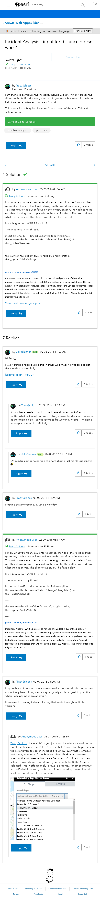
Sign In (95, 5)
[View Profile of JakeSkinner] (23, 351)
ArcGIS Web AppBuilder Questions (29, 22)
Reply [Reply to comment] (14, 313)
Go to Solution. (27, 122)
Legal (60, 894)
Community (37, 5)
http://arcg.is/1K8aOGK (19, 374)
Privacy (16, 894)
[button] (78, 145)
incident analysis (18, 130)
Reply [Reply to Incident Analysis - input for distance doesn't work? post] (13, 145)
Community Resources (57, 889)
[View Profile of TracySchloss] (23, 85)
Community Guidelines (33, 889)
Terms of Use (12, 889)
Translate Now (82, 30)
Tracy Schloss (17, 196)
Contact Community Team (83, 889)
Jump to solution (19, 64)
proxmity (41, 130)
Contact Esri (82, 894)
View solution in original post (23, 303)
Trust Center (38, 894)
